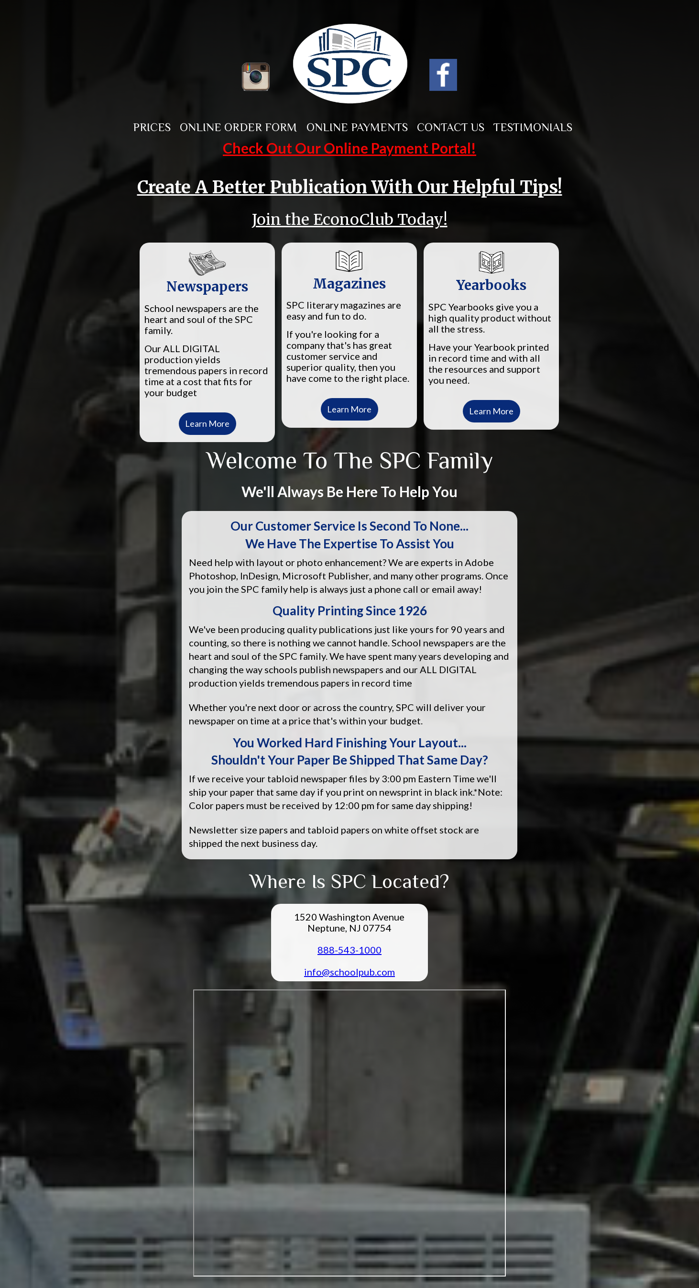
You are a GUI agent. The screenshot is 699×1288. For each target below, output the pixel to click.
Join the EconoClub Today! (350, 219)
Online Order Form (238, 127)
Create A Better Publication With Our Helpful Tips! (349, 187)
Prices (152, 127)
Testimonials (532, 127)
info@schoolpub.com (349, 971)
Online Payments (357, 127)
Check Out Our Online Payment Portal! (349, 147)
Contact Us (450, 127)
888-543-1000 (349, 949)
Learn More (207, 423)
